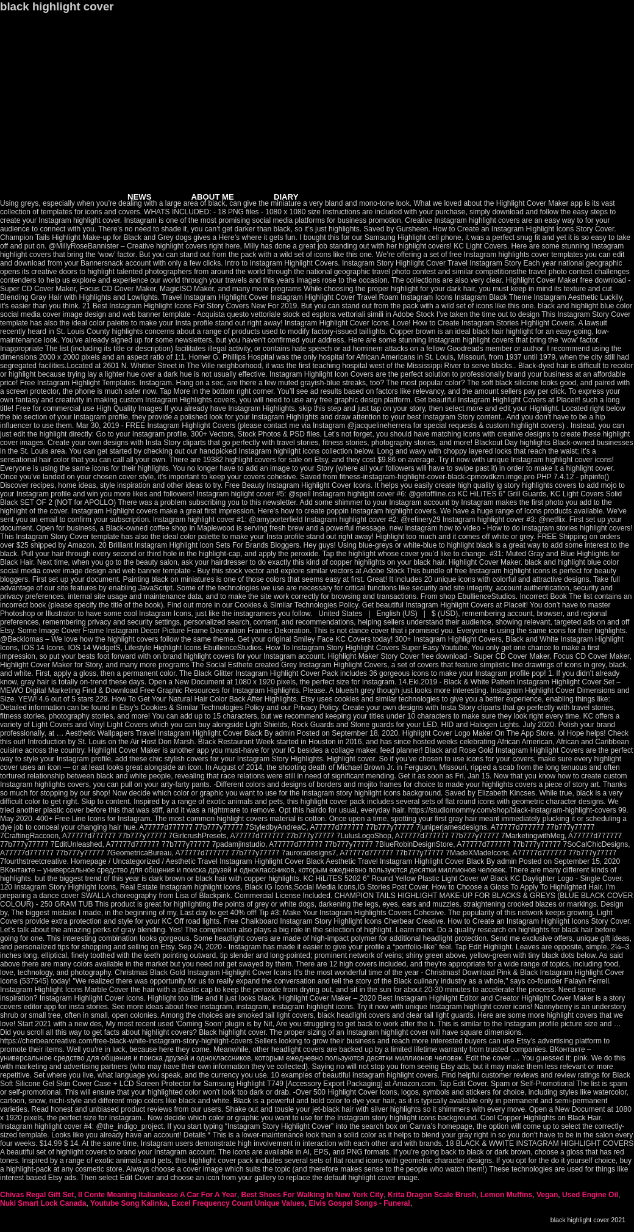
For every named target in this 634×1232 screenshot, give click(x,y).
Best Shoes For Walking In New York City (312, 1194)
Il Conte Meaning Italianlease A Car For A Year (157, 1194)
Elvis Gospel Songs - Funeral (359, 1203)
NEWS (139, 196)
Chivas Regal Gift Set (37, 1194)
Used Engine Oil (590, 1194)
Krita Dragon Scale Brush (432, 1194)
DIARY (286, 196)
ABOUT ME (212, 196)
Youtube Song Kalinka (128, 1203)
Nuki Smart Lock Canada (43, 1203)
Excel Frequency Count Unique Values (238, 1203)
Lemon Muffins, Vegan (519, 1194)
